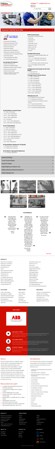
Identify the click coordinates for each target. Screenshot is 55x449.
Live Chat (20, 436)
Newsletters (3, 431)
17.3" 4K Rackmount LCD (34, 73)
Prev (8, 319)
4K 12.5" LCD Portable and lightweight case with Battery (38, 56)
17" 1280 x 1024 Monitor (33, 78)
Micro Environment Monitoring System (37, 286)
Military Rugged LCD (33, 274)
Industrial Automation (41, 419)
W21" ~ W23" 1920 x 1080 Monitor (12, 121)
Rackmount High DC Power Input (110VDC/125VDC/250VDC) (11, 73)
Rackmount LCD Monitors (6, 263)
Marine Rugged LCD (33, 275)
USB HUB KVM (31, 40)
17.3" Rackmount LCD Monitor (11, 146)
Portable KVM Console (34, 53)
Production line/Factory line (37, 394)
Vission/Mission (4, 435)
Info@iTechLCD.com (44, 3)
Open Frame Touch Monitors (7, 270)
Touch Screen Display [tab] (27, 160)
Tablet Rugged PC (33, 277)
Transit (46, 191)
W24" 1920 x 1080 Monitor (10, 141)
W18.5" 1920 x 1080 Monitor (34, 89)
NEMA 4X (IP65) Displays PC (7, 279)
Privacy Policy (31, 445)
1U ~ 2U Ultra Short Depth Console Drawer (38, 63)
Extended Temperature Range (7, 295)
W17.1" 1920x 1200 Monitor (34, 85)
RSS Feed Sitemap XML (24, 302)
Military (38, 415)
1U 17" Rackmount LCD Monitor (35, 99)
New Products (22, 292)
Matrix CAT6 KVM (32, 47)
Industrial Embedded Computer (36, 282)
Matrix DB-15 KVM (32, 45)
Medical (20, 415)
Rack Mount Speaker (8, 48)
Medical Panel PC (33, 280)
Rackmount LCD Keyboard (10, 41)
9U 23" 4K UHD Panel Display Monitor (36, 105)
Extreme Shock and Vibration (7, 297)
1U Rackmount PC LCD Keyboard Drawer (13, 53)
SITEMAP (33, 3)
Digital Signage (37, 206)
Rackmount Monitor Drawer (10, 45)
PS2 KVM (30, 50)
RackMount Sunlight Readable (11, 65)
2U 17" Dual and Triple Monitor (35, 104)
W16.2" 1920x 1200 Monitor (34, 83)
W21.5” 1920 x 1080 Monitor (34, 91)
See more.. (48, 253)
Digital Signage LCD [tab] (27, 173)
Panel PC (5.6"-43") (33, 263)
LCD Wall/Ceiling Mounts (34, 284)
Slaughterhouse (22, 423)
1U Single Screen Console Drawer (37, 75)
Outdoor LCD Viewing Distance (43, 292)
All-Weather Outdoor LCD (35, 262)
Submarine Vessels (23, 422)
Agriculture (39, 423)
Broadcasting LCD (5, 267)
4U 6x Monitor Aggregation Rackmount (14, 151)
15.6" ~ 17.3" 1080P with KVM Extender (37, 58)
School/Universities (35, 383)
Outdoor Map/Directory (36, 390)
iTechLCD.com (24, 445)
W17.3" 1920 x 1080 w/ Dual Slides (12, 138)
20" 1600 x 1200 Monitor (34, 82)
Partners (20, 435)
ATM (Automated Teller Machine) (38, 377)
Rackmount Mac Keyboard (10, 69)
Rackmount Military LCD (9, 63)
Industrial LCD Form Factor (42, 299)
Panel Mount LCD (4, 274)
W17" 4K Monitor (8, 119)
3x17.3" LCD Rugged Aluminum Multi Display (36, 65)
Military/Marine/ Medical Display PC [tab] (27, 169)
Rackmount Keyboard (9, 46)
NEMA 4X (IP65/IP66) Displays (7, 280)
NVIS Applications (4, 299)
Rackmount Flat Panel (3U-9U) (11, 43)
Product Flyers (22, 297)
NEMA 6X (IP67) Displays (6, 282)
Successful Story (22, 300)
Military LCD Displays (27, 191)
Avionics (38, 420)
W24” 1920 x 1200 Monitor (34, 92)
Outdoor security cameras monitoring (39, 392)
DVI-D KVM (30, 38)
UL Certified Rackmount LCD (10, 59)
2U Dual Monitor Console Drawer (12, 110)
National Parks (34, 404)
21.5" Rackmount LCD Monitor (11, 148)
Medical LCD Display (9, 191)
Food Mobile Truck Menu (36, 387)
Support (20, 433)
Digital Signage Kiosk (18, 206)
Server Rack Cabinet (8, 55)
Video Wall (3, 302)
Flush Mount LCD (4, 275)
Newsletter (21, 299)
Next (24, 319)
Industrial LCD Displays (6, 265)
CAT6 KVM (30, 41)
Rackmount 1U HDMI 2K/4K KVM (35, 36)
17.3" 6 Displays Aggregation (10, 152)
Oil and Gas (21, 420)
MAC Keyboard (31, 48)
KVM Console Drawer (33, 34)
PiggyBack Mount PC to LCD (42, 300)
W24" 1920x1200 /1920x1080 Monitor (12, 122)
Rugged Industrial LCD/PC (35, 268)
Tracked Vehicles (40, 422)
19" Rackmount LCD (32, 71)
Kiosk (38, 417)
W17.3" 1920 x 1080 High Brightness (12, 136)
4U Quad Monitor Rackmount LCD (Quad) (14, 144)
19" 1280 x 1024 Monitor (33, 80)
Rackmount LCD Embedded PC (11, 50)
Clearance (21, 295)
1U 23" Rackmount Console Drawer (36, 97)
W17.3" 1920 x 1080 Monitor (34, 87)
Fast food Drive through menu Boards (39, 385)
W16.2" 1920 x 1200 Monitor (10, 113)
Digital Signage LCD (33, 270)
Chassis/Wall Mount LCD (6, 272)
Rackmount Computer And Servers (12, 52)
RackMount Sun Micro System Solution (13, 67)
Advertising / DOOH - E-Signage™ (38, 372)
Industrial (33, 400)
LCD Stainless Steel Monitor (7, 277)
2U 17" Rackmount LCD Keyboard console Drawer (38, 101)
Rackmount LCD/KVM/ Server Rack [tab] (27, 30)
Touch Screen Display (34, 267)
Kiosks (2, 268)
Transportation (34, 381)
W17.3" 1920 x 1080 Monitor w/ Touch (13, 134)
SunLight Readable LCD (6, 284)
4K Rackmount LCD (33, 95)
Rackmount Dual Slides (9, 71)
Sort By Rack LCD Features (10, 62)
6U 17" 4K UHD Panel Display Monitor (36, 107)
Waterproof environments (6, 300)
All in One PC (32, 265)
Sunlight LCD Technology (42, 294)
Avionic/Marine (34, 379)
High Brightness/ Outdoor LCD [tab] (27, 166)
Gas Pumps (33, 398)
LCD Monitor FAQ (40, 297)
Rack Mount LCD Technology (42, 295)
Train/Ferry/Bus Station (36, 406)
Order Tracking (22, 294)
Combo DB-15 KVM (32, 43)
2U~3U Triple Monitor (9, 125)
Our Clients (3, 433)
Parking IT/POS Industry (36, 396)
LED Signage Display (33, 272)
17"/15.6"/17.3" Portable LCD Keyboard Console (37, 60)
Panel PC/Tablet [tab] (27, 163)
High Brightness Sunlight (6, 294)
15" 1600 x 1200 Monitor (33, 76)
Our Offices (21, 431)
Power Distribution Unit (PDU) (11, 57)
